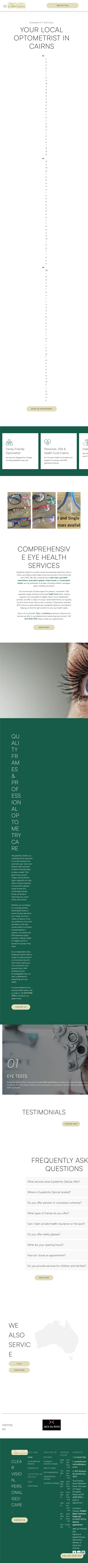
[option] (52, 1410)
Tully (38, 613)
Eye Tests (17, 1076)
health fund (53, 594)
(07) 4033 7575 (31, 619)
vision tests (54, 577)
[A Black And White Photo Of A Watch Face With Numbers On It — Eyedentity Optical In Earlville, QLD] (66, 747)
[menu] (5, 6)
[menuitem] (36, 1443)
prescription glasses (36, 580)
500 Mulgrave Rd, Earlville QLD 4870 (79, 1459)
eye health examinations (48, 1082)
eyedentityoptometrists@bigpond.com (79, 1450)
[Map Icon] (56, 1372)
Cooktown (46, 613)
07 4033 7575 (78, 1505)
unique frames (50, 580)
